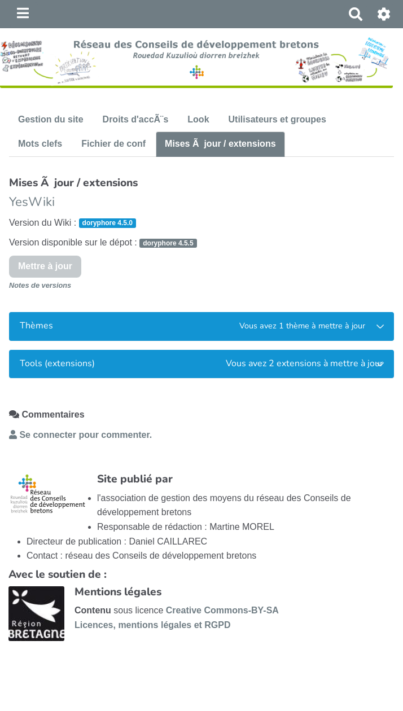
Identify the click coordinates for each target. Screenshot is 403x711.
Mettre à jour (45, 266)
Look (198, 119)
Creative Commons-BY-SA (222, 610)
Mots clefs (40, 143)
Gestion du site (51, 119)
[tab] (201, 326)
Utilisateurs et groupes (277, 119)
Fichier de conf (113, 143)
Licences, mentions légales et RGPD (153, 625)
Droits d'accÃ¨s (136, 119)
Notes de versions (40, 285)
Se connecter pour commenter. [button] (80, 435)
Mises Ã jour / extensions (220, 143)
